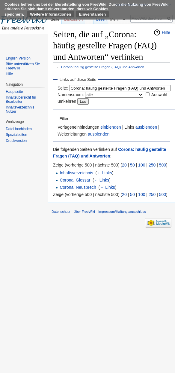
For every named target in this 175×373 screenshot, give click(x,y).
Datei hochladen (19, 129)
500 (162, 165)
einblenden (110, 127)
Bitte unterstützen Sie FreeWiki (23, 66)
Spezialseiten (16, 135)
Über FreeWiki (84, 211)
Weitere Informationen (50, 14)
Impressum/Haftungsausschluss (122, 211)
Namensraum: (71, 94)
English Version (18, 58)
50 (132, 165)
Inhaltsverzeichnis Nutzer (20, 109)
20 (124, 165)
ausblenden (146, 127)
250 (152, 165)
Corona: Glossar (75, 180)
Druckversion (16, 141)
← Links (104, 172)
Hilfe (166, 32)
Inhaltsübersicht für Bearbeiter (21, 99)
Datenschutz (61, 211)
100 (141, 165)
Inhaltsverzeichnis (76, 172)
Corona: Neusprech (78, 187)
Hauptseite (14, 92)
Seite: (63, 88)
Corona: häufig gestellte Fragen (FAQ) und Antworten (102, 67)
